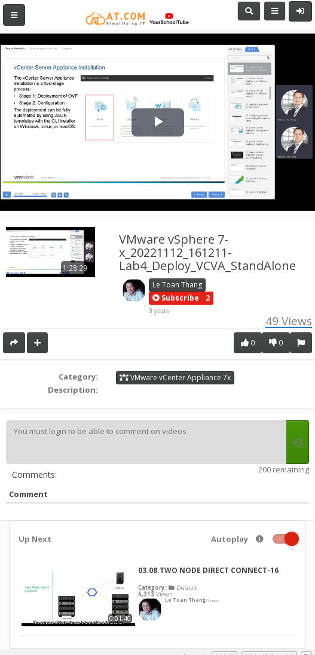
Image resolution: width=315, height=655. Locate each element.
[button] (176, 298)
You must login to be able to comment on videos (146, 442)
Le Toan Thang (177, 285)
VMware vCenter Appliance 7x (175, 377)
